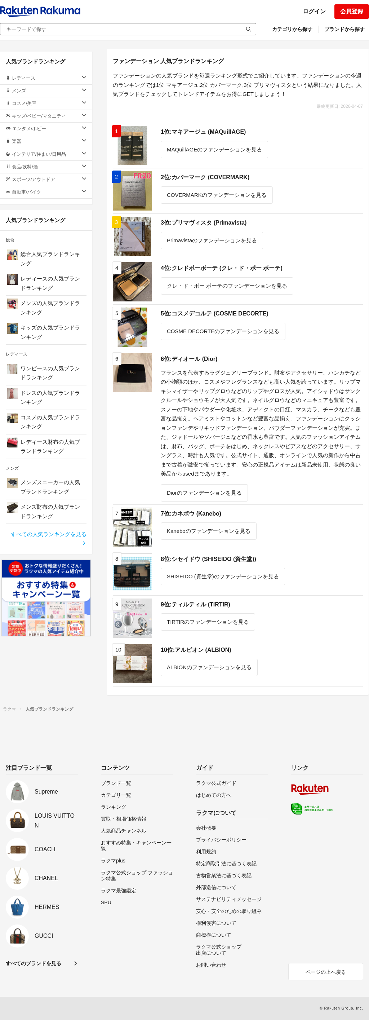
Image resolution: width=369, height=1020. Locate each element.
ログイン (314, 11)
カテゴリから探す (292, 29)
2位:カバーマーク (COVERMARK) (205, 177)
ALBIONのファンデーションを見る (209, 667)
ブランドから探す (344, 29)
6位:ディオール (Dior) (189, 359)
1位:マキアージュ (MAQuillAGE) (203, 132)
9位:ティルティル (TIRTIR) (195, 604)
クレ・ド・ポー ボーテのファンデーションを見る (227, 286)
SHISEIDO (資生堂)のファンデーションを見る (223, 576)
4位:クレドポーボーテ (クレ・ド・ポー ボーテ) (222, 268)
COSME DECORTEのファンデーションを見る (223, 331)
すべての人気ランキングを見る (48, 538)
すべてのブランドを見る (33, 963)
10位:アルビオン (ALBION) (196, 650)
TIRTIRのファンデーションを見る (208, 622)
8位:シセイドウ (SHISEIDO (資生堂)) (208, 559)
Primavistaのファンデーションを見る (212, 240)
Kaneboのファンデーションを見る (208, 531)
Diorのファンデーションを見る (204, 493)
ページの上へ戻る (326, 972)
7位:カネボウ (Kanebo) (191, 514)
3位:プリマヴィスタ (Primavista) (203, 223)
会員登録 (351, 11)
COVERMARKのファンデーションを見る (217, 195)
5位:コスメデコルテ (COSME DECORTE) (214, 313)
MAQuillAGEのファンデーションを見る (214, 149)
